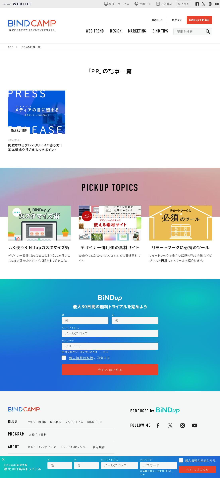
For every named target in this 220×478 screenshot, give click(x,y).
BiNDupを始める (199, 20)
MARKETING (137, 31)
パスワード (68, 340)
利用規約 (99, 447)
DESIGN (116, 31)
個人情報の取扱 (81, 357)
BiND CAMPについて (42, 447)
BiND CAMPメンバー (75, 447)
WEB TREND (95, 31)
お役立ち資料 (38, 435)
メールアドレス (70, 327)
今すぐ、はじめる (110, 369)
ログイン (177, 20)
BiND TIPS (160, 31)
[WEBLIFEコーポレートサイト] (17, 4)
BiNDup (157, 20)
